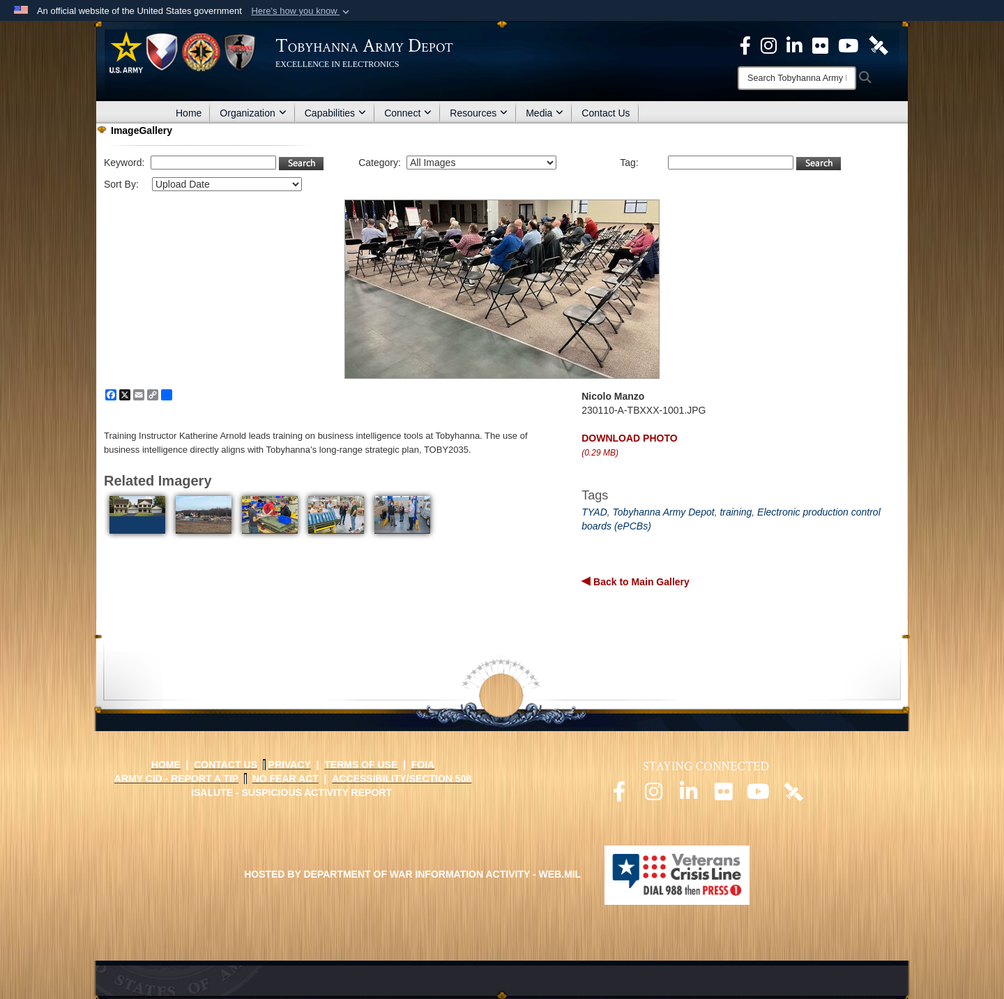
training (736, 512)
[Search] (797, 78)
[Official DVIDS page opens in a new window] (878, 44)
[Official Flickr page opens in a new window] (820, 44)
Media (544, 113)
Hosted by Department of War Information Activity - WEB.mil (412, 874)
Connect (408, 113)
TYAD (594, 512)
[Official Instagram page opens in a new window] (769, 44)
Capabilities (335, 113)
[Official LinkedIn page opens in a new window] (794, 44)
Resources (479, 113)
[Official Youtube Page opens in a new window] (848, 44)
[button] (301, 11)
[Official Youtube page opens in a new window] (758, 795)
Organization (253, 113)
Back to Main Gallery (640, 581)
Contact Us (605, 113)
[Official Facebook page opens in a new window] (619, 795)
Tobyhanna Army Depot (664, 512)
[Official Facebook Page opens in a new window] (745, 44)
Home (188, 113)
